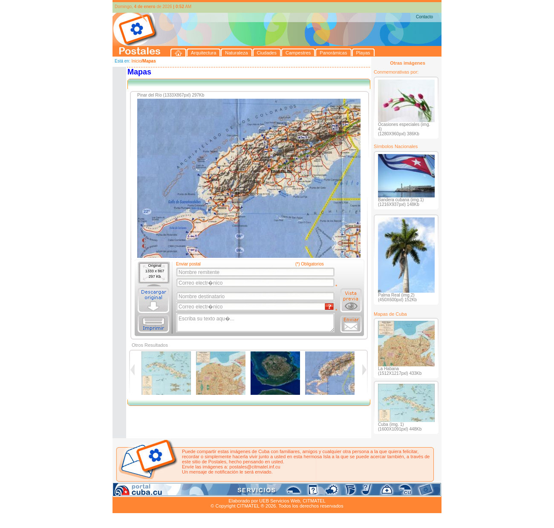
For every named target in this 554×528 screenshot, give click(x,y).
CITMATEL (314, 500)
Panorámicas (249, 491)
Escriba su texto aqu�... (256, 323)
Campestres (218, 491)
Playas (274, 491)
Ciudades (192, 491)
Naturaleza (167, 491)
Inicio (136, 61)
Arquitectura (139, 491)
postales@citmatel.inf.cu (254, 466)
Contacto (424, 16)
